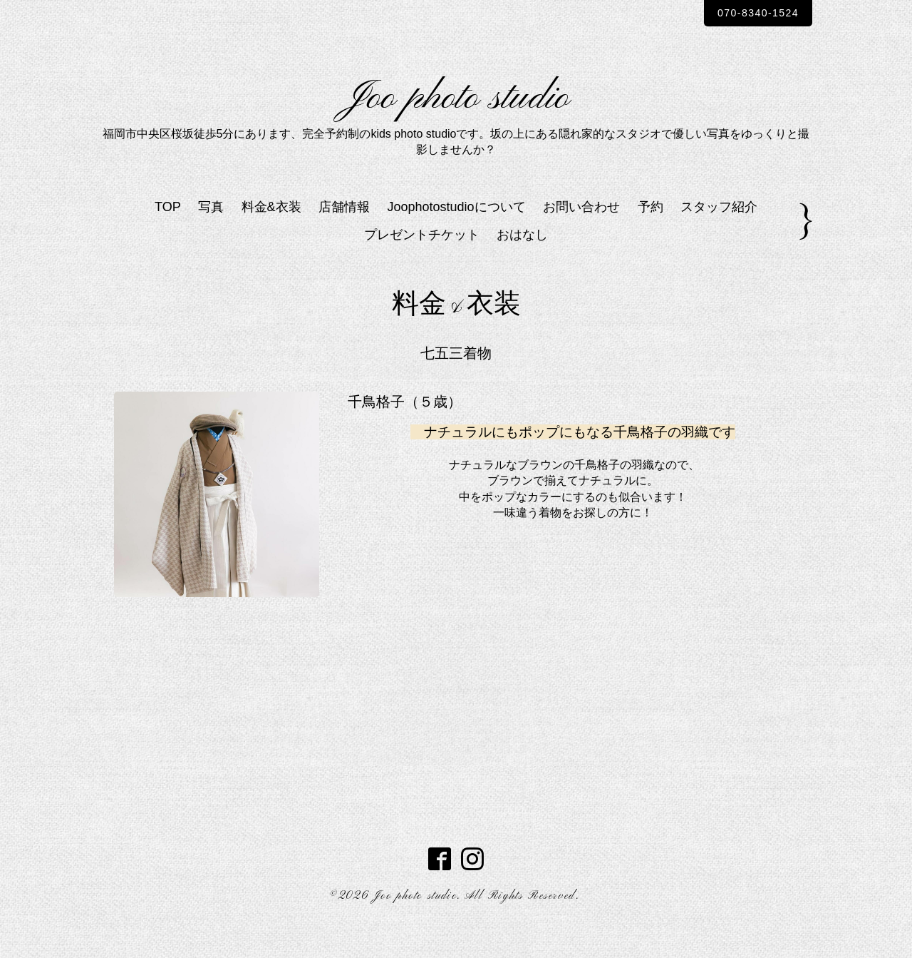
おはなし (522, 260)
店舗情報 (344, 232)
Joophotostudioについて (457, 232)
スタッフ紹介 (718, 232)
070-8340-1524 (747, 13)
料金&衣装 (271, 232)
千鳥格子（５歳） (405, 426)
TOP (168, 232)
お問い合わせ (581, 232)
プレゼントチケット (422, 260)
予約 (650, 232)
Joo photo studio (456, 111)
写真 (211, 232)
